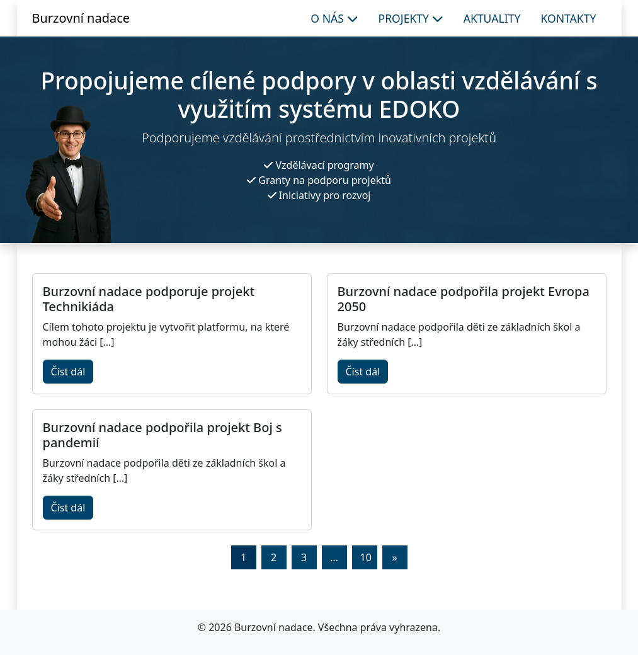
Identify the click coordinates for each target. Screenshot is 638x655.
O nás (334, 18)
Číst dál (68, 372)
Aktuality (492, 18)
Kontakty (568, 18)
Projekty (411, 18)
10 (366, 557)
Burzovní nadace (81, 17)
